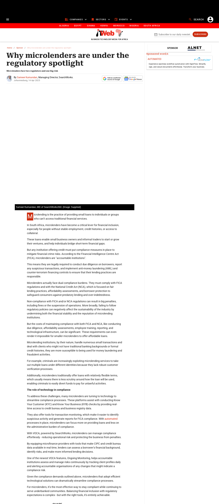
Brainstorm (166, 477)
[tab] (64, 25)
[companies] (76, 19)
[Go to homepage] (109, 36)
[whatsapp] (56, 458)
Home (9, 48)
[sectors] (101, 19)
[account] (210, 19)
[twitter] (73, 458)
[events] (123, 19)
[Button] (151, 25)
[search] (196, 19)
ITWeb (49, 477)
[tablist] (109, 25)
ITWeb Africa (106, 477)
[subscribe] (200, 34)
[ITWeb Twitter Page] (106, 483)
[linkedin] (64, 458)
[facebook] (82, 458)
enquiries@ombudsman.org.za (122, 495)
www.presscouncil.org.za (76, 495)
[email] (91, 458)
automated (111, 366)
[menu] (7, 19)
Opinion (19, 48)
